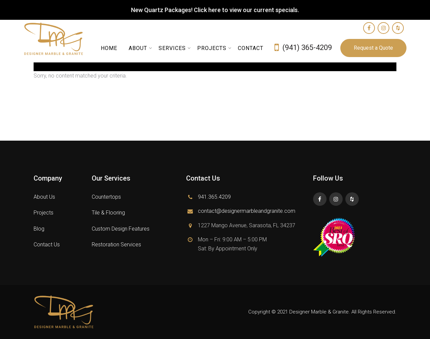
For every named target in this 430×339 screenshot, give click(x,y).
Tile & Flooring (108, 212)
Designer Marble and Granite (60, 39)
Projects (43, 212)
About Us (44, 197)
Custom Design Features (120, 229)
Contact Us (47, 244)
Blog (39, 229)
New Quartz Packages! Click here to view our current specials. (215, 9)
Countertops (106, 197)
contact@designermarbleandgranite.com (246, 211)
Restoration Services (116, 244)
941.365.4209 (214, 197)
